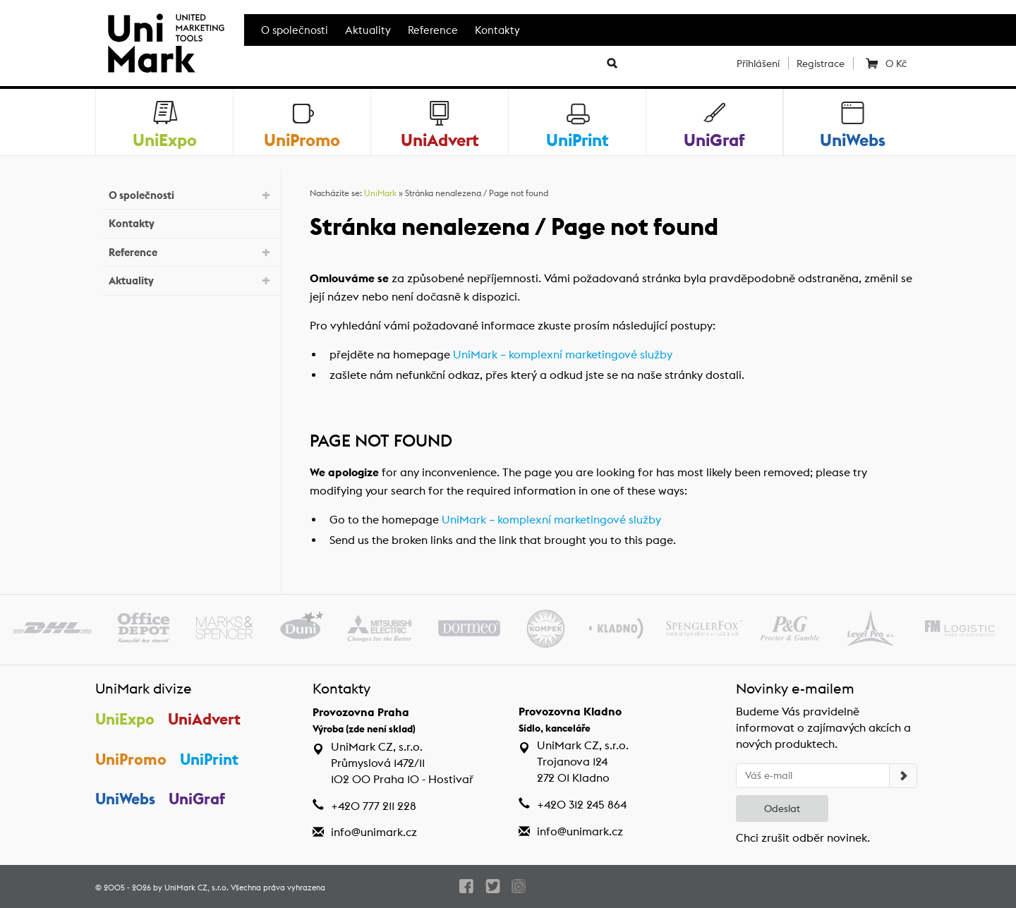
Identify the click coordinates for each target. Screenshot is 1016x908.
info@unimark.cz (374, 832)
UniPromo (131, 759)
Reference (433, 30)
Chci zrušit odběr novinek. (803, 838)
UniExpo (125, 719)
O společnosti (294, 30)
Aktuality (368, 30)
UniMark (380, 193)
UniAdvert (204, 719)
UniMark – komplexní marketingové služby (562, 354)
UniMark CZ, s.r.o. (196, 887)
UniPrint (209, 759)
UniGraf (197, 799)
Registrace (821, 63)
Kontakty (497, 30)
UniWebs (125, 799)
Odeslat (782, 808)
